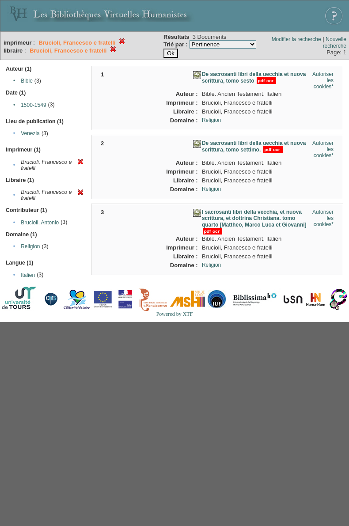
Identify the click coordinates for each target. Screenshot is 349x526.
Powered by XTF (174, 314)
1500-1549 (33, 105)
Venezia (30, 133)
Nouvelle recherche (334, 42)
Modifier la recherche (296, 39)
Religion (30, 246)
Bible (27, 81)
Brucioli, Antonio (40, 222)
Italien (28, 275)
